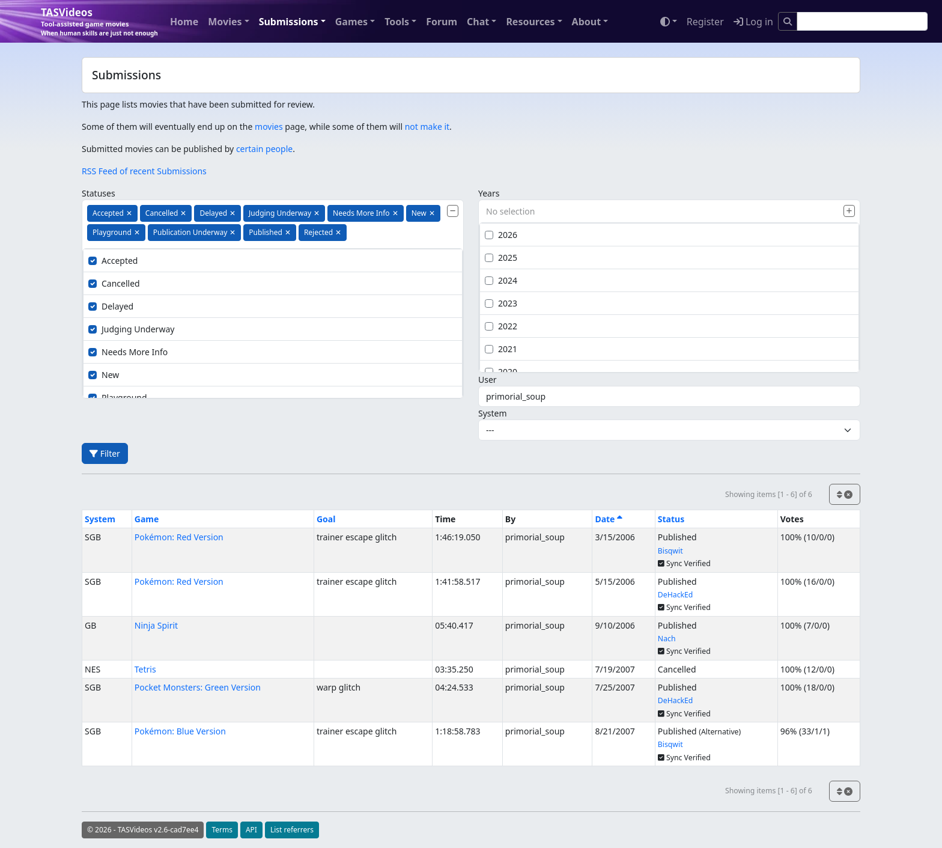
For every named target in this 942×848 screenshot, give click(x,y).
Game (147, 519)
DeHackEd (675, 595)
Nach (667, 638)
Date (608, 519)
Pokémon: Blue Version (180, 731)
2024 (501, 280)
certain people (264, 148)
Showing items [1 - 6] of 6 (768, 494)
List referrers (292, 830)
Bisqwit (670, 551)
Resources (530, 21)
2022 (501, 326)
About (586, 21)
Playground (117, 397)
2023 (501, 303)
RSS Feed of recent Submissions (144, 171)
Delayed (110, 306)
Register (705, 21)
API (251, 830)
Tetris (145, 669)
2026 (501, 234)
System (492, 413)
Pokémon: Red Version (179, 537)
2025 (501, 257)
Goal (326, 519)
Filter (105, 453)
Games (351, 21)
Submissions (288, 21)
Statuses (98, 193)
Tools (396, 21)
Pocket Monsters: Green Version (198, 687)
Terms (221, 830)
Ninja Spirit (156, 625)
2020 (501, 371)
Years (488, 193)
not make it (427, 126)
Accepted (113, 260)
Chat (478, 21)
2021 (501, 349)
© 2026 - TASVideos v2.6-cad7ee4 (142, 830)
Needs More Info (128, 352)
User (487, 379)
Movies (225, 21)
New (103, 374)
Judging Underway (131, 329)
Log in (753, 21)
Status (671, 519)
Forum (441, 21)
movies (269, 126)
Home (184, 21)
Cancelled (114, 283)
